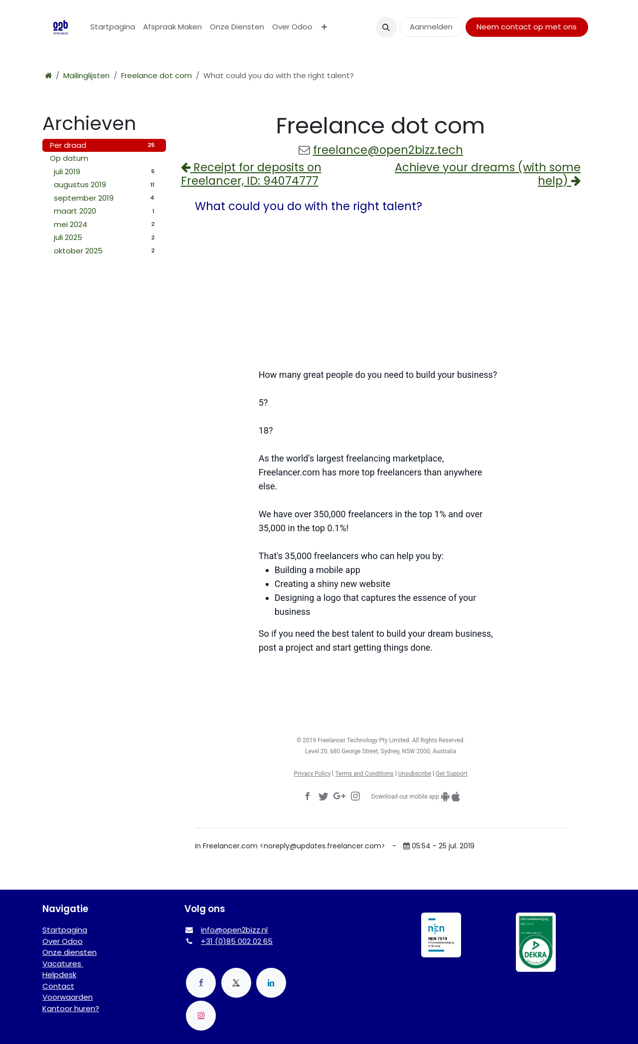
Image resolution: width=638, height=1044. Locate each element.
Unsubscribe (415, 773)
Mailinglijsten (86, 75)
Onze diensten (69, 952)
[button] (386, 27)
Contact (58, 986)
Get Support (452, 773)
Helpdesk (59, 974)
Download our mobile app (405, 796)
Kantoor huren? (70, 1008)
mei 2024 (106, 224)
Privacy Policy (312, 773)
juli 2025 (106, 237)
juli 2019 (106, 171)
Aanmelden (431, 26)
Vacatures (62, 963)
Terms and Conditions (364, 773)
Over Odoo (62, 941)
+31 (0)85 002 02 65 (237, 941)
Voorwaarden (67, 997)
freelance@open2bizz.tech (388, 150)
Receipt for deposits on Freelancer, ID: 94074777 (251, 174)
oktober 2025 (106, 250)
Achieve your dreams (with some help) (488, 174)
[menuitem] (112, 27)
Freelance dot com (156, 75)
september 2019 (106, 198)
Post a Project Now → (380, 682)
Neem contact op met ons (527, 26)
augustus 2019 (106, 184)
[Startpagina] (48, 75)
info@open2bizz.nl (234, 930)
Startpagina (64, 930)
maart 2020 (106, 211)
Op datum (69, 158)
